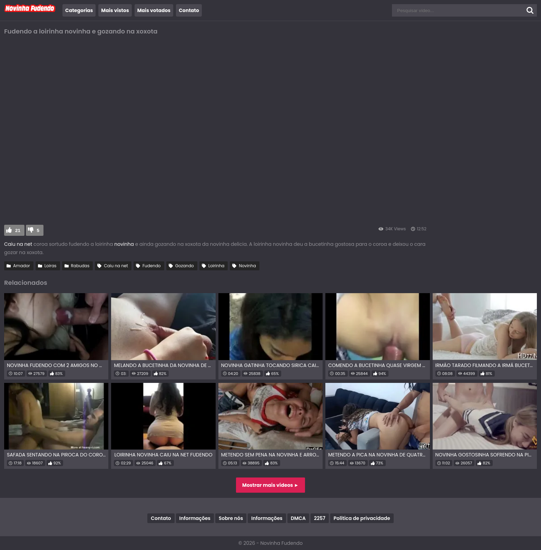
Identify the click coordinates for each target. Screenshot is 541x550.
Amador (21, 266)
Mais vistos (115, 10)
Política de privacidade (362, 518)
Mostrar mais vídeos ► (270, 485)
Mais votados (153, 10)
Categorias (79, 10)
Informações (194, 518)
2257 (319, 518)
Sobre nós (231, 518)
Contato (189, 10)
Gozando (184, 266)
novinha (124, 244)
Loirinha (216, 266)
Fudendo (151, 266)
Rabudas (80, 266)
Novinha (247, 266)
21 (17, 230)
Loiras (51, 266)
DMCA (298, 518)
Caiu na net (18, 244)
